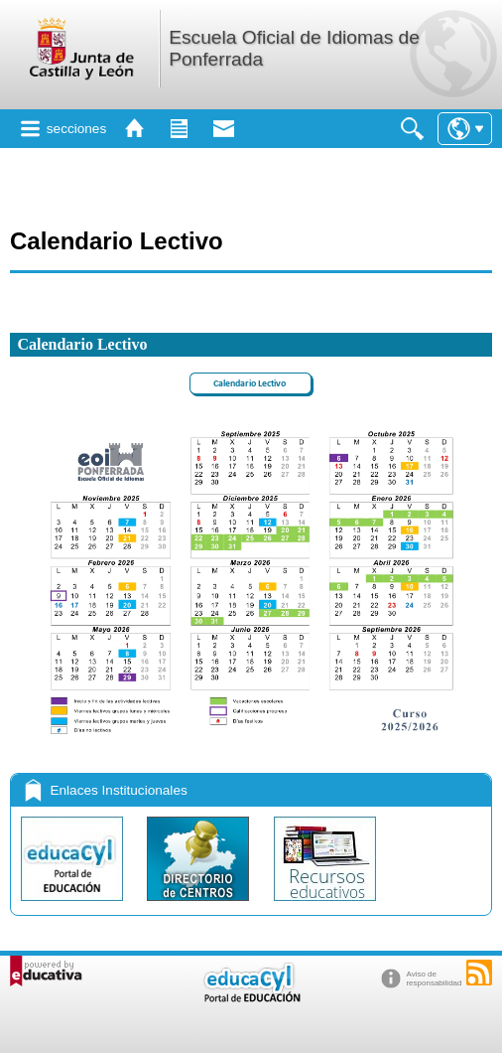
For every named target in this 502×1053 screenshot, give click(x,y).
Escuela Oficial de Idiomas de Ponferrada (294, 48)
